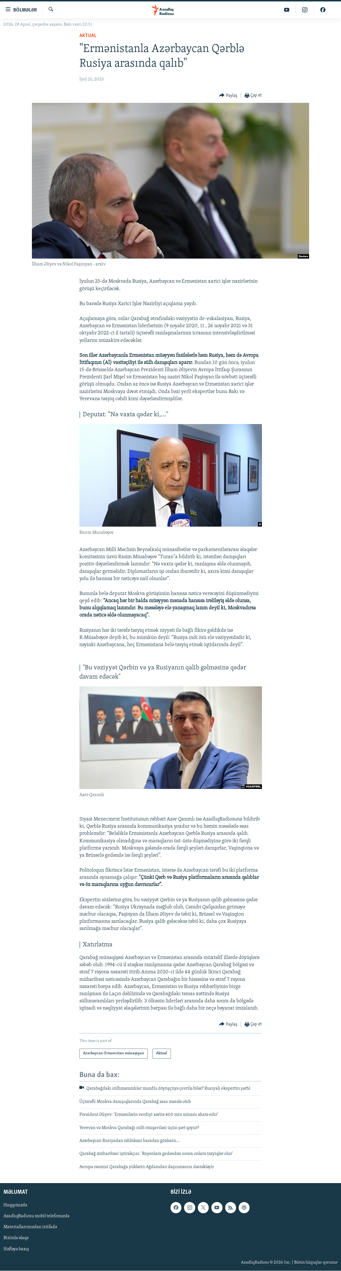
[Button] (228, 95)
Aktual (87, 35)
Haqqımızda (15, 1205)
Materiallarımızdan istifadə (30, 1227)
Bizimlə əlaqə (15, 1238)
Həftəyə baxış (16, 1249)
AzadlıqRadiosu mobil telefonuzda (36, 1216)
